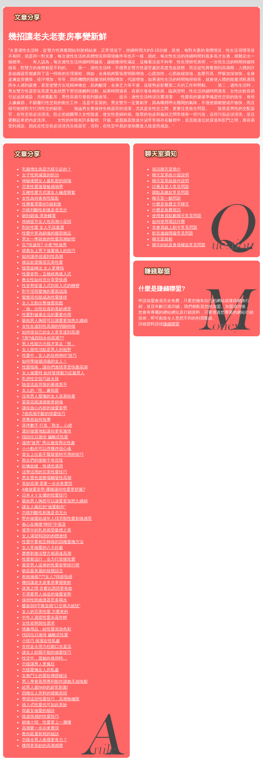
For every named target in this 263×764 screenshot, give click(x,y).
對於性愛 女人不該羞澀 (43, 227)
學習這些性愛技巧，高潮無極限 (50, 699)
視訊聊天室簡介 (166, 169)
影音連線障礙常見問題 (172, 233)
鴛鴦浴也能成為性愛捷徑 (44, 297)
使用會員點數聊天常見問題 (176, 215)
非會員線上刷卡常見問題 (174, 227)
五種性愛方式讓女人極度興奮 (48, 192)
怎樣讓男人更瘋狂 (38, 664)
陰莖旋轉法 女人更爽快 (43, 268)
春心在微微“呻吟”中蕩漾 (44, 524)
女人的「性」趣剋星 (40, 390)
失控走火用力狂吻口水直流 (46, 646)
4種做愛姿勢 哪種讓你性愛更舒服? (53, 489)
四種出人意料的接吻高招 (44, 693)
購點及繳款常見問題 (170, 192)
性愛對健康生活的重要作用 (46, 314)
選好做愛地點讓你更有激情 (46, 431)
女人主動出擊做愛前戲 (42, 303)
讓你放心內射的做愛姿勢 (44, 407)
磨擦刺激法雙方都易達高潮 (46, 553)
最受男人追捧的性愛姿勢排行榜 (50, 565)
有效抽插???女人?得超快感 (47, 576)
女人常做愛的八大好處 (42, 547)
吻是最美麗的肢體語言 (42, 570)
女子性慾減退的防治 (40, 175)
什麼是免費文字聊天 (170, 204)
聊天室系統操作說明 (170, 180)
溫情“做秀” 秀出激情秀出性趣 (48, 442)
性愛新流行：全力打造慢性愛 (48, 559)
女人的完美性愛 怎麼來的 (45, 611)
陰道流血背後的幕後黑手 (44, 384)
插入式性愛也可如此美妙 (44, 704)
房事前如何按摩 (36, 419)
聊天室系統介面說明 (170, 175)
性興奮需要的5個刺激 (41, 204)
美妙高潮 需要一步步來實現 (47, 483)
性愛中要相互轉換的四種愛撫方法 (53, 541)
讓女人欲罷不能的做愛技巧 (46, 652)
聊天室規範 (162, 239)
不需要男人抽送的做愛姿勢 (46, 594)
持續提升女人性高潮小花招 (46, 221)
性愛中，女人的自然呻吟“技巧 (49, 355)
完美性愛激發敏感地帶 (42, 186)
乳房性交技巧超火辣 (40, 378)
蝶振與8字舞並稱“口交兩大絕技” (51, 605)
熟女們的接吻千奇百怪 (42, 460)
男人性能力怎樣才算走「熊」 (48, 343)
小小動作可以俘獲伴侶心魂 (46, 448)
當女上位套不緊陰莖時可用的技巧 (53, 454)
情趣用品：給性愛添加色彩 (46, 629)
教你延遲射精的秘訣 (40, 733)
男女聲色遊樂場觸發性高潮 (46, 477)
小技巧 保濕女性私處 (41, 640)
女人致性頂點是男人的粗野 (46, 349)
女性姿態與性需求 (38, 623)
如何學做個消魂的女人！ (44, 361)
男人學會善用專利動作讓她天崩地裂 (55, 681)
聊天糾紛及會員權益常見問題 (178, 244)
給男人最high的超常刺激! (45, 687)
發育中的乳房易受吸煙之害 (46, 530)
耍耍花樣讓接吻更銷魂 (42, 402)
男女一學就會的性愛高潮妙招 (48, 239)
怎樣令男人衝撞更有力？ (44, 739)
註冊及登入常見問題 (170, 186)
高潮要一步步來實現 (40, 728)
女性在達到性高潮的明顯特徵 (48, 326)
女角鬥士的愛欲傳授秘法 (44, 675)
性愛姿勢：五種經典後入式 (46, 274)
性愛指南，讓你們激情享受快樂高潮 (55, 367)
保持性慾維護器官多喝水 (44, 600)
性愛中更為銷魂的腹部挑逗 (46, 233)
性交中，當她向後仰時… (44, 658)
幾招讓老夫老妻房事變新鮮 (46, 582)
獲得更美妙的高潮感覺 (42, 745)
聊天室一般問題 (166, 198)
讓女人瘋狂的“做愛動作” (44, 506)
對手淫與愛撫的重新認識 (44, 291)
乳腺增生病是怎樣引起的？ (46, 169)
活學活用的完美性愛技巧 (44, 471)
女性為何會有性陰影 (40, 198)
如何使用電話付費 (168, 221)
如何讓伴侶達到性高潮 (42, 256)
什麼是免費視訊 (166, 210)
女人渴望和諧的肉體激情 (44, 536)
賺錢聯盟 (171, 324)
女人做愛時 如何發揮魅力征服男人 (53, 373)
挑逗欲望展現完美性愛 (42, 262)
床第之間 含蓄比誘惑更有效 (47, 588)
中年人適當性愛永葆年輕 (44, 617)
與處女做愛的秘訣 (38, 710)
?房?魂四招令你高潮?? (43, 338)
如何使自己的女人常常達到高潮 (50, 332)
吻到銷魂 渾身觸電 (39, 215)
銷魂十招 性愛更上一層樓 (46, 722)
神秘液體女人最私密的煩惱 (46, 180)
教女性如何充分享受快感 (44, 279)
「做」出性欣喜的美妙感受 (46, 308)
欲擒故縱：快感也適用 (42, 466)
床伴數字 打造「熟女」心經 (47, 425)
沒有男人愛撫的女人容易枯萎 (48, 396)
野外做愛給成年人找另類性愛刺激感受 (57, 518)
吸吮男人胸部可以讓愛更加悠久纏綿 (55, 320)
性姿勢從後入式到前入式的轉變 (50, 285)
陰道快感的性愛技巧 (40, 716)
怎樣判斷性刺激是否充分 (44, 210)
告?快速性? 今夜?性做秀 (44, 244)
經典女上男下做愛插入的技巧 (48, 250)
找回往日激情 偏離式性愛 (45, 437)
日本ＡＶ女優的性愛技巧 (44, 495)
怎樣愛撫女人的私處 (40, 669)
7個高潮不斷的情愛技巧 (43, 413)
